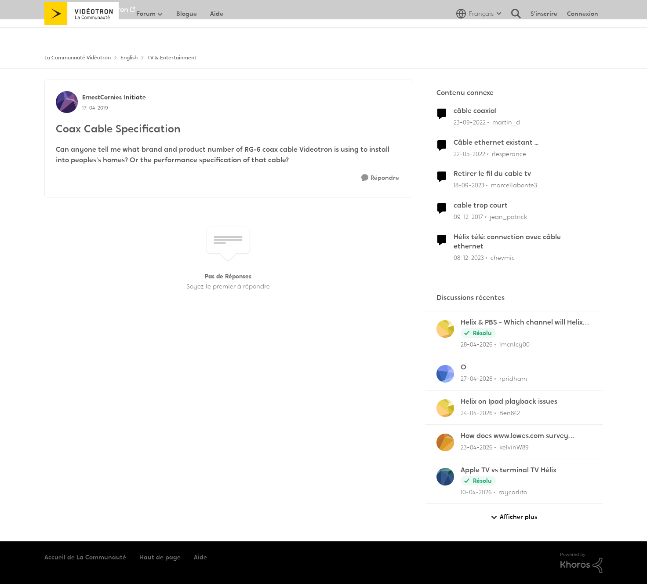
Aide (200, 557)
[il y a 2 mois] (477, 344)
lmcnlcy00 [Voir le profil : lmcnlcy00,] (514, 344)
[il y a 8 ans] (468, 217)
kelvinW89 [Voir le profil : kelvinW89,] (514, 447)
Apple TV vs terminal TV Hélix (508, 470)
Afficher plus (514, 517)
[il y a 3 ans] (470, 122)
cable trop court (481, 205)
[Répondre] (380, 178)
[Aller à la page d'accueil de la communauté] (81, 33)
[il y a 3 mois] (477, 447)
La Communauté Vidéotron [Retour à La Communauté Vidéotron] (77, 57)
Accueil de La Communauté (85, 557)
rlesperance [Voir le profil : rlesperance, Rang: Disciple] (509, 153)
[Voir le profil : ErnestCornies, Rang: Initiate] (67, 102)
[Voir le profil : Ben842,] (445, 408)
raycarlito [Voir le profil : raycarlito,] (512, 492)
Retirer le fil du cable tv (492, 173)
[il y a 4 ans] (469, 153)
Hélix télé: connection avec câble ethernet (507, 242)
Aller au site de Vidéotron (86, 9)
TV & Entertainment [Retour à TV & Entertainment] (171, 57)
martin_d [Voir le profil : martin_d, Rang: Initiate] (506, 122)
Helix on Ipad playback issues (509, 401)
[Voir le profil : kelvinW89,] (445, 442)
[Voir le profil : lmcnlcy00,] (445, 329)
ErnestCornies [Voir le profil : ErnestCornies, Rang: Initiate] (102, 97)
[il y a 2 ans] (469, 185)
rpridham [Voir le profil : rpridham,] (513, 379)
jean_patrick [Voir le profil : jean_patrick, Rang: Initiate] (508, 217)
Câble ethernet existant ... (496, 142)
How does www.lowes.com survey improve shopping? (514, 436)
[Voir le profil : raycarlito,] (445, 476)
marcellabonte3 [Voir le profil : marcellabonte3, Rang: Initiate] (514, 185)
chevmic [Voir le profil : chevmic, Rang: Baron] (503, 258)
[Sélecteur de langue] (478, 33)
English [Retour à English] (129, 57)
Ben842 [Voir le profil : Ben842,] (509, 413)
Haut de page (160, 557)
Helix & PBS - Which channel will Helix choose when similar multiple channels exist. (525, 322)
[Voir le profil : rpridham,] (445, 374)
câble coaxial (475, 110)
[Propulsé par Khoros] (581, 563)
